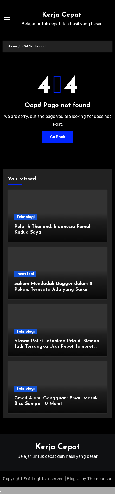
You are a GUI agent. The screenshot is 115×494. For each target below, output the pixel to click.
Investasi (25, 274)
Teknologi (25, 217)
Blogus (73, 478)
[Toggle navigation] (7, 18)
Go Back (57, 137)
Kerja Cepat (61, 15)
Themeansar (99, 478)
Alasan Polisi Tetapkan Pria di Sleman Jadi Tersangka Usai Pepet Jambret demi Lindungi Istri (56, 347)
